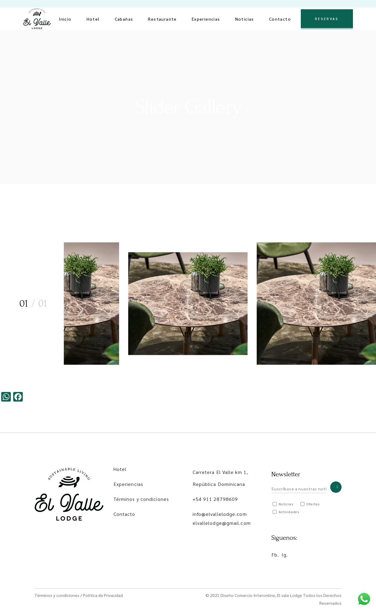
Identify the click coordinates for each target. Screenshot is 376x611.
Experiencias (128, 484)
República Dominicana (219, 484)
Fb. (275, 554)
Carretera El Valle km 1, (220, 472)
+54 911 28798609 (215, 499)
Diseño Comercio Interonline (248, 595)
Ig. (285, 554)
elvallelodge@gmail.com (222, 523)
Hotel (120, 469)
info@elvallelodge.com (220, 514)
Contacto (124, 514)
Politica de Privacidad (103, 595)
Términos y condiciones (141, 499)
